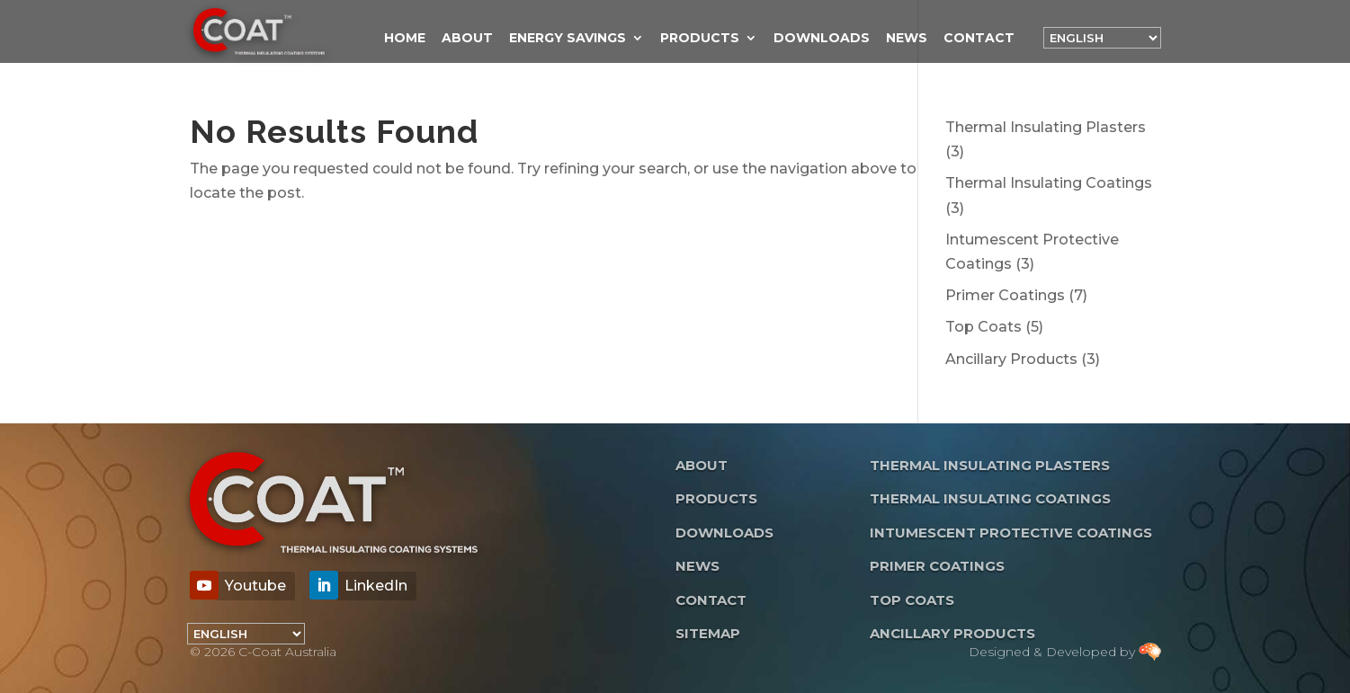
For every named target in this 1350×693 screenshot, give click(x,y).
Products (699, 38)
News (906, 38)
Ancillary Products (952, 633)
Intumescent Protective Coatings (1011, 532)
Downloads (821, 38)
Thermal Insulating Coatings (990, 498)
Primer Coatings (937, 565)
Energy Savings (567, 38)
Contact (979, 38)
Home (404, 38)
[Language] (1102, 38)
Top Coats (912, 600)
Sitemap (707, 633)
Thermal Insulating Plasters (990, 465)
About (467, 38)
